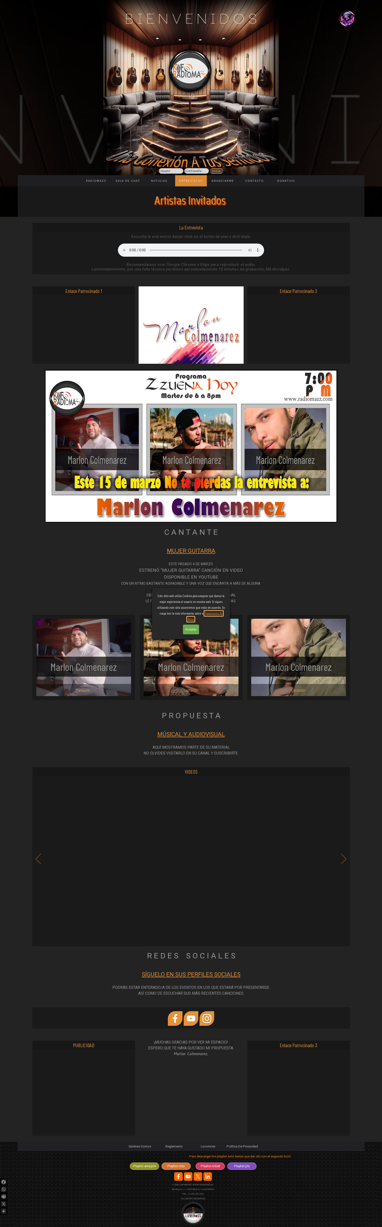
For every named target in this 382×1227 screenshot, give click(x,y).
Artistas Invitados (190, 200)
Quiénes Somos (140, 1146)
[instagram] (207, 1018)
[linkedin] (207, 1176)
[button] (191, 859)
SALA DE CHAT (127, 180)
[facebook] (175, 1018)
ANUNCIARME (222, 180)
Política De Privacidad (242, 1146)
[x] (198, 1176)
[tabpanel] (191, 575)
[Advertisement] (84, 329)
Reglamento (174, 1146)
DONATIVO (286, 180)
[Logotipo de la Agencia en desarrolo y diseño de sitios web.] (193, 1213)
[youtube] (191, 1018)
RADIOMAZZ (96, 180)
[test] (144, 1166)
